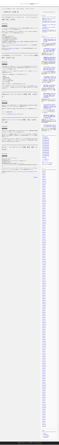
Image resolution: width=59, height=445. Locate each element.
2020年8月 (44, 288)
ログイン (44, 433)
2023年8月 (44, 227)
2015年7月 (44, 392)
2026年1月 (44, 178)
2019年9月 (44, 307)
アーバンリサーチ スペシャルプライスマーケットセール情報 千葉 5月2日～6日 (49, 68)
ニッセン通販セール (45, 159)
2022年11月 (44, 242)
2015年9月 (44, 389)
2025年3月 (44, 195)
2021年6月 (44, 271)
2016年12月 (44, 363)
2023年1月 (44, 239)
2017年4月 (44, 356)
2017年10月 (44, 346)
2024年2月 (44, 217)
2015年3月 (44, 399)
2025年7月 (44, 188)
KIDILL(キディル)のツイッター (13, 114)
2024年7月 (44, 208)
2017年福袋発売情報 (45, 142)
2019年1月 (44, 321)
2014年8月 (44, 411)
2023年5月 (44, 232)
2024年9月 (44, 205)
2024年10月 (44, 203)
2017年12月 (44, 343)
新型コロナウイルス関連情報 (47, 164)
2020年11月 (44, 283)
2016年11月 (44, 365)
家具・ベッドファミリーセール (47, 162)
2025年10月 (44, 183)
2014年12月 (44, 404)
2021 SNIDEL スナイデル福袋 (12, 48)
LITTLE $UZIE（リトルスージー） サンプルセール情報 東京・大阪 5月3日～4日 (49, 22)
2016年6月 (44, 373)
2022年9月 (44, 246)
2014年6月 (44, 414)
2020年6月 (44, 292)
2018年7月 (44, 331)
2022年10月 (44, 244)
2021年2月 (44, 278)
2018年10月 (44, 326)
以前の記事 (35, 177)
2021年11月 (44, 263)
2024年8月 (44, 207)
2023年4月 (44, 234)
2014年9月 (44, 409)
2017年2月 (44, 360)
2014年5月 (44, 416)
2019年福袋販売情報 (45, 145)
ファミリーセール (4, 26)
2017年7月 (44, 351)
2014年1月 (44, 423)
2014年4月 (44, 418)
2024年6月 (44, 210)
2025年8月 (44, 186)
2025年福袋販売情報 (45, 154)
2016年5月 (44, 375)
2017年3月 (44, 358)
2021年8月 (44, 268)
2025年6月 (44, 190)
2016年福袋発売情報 (45, 140)
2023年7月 (44, 229)
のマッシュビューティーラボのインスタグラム (15, 45)
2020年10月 (44, 285)
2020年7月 (44, 290)
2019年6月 (44, 312)
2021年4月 (44, 275)
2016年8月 (44, 370)
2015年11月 (44, 385)
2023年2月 (44, 237)
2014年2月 (44, 421)
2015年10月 (44, 387)
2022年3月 (44, 256)
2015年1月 (44, 402)
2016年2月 (44, 380)
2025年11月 (44, 181)
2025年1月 (44, 198)
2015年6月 (44, 394)
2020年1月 (44, 300)
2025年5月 (44, 191)
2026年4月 (44, 173)
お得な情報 (44, 157)
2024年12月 (44, 200)
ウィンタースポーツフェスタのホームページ (28, 171)
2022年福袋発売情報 (45, 149)
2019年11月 (44, 304)
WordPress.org (45, 437)
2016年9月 (44, 368)
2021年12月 (44, 261)
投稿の (45, 434)
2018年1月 (44, 341)
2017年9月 (44, 348)
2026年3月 (44, 174)
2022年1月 (44, 259)
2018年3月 (44, 338)
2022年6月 (44, 251)
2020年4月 (44, 295)
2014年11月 (44, 406)
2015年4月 (44, 397)
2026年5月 (44, 171)
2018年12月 (44, 322)
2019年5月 (44, 314)
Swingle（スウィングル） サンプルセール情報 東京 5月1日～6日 (49, 40)
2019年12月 (44, 302)
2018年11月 (44, 324)
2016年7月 (44, 372)
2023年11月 (44, 222)
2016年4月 (44, 377)
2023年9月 (44, 225)
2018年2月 (44, 339)
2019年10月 (44, 305)
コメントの (46, 436)
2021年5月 (44, 273)
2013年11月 (44, 426)
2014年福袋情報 (45, 137)
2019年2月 (44, 319)
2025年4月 (44, 193)
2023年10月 (44, 224)
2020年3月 (44, 297)
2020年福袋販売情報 (45, 147)
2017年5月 (44, 355)
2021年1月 (44, 280)
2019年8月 (44, 309)
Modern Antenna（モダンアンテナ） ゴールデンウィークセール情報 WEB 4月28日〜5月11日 (49, 31)
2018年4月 (44, 336)
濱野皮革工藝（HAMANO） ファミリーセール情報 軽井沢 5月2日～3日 (49, 117)
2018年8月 (44, 329)
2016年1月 (44, 382)
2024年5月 (44, 212)
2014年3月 (44, 419)
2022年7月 (44, 249)
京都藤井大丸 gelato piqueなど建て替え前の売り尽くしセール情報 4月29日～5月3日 (49, 59)
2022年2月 (44, 258)
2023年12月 (44, 220)
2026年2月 (44, 176)
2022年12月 (44, 241)
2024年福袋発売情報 (45, 152)
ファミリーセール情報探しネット (29, 4)
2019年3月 (44, 317)
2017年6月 (44, 353)
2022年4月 (44, 254)
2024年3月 (44, 215)
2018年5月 (44, 334)
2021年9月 (44, 266)
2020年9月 (44, 287)
